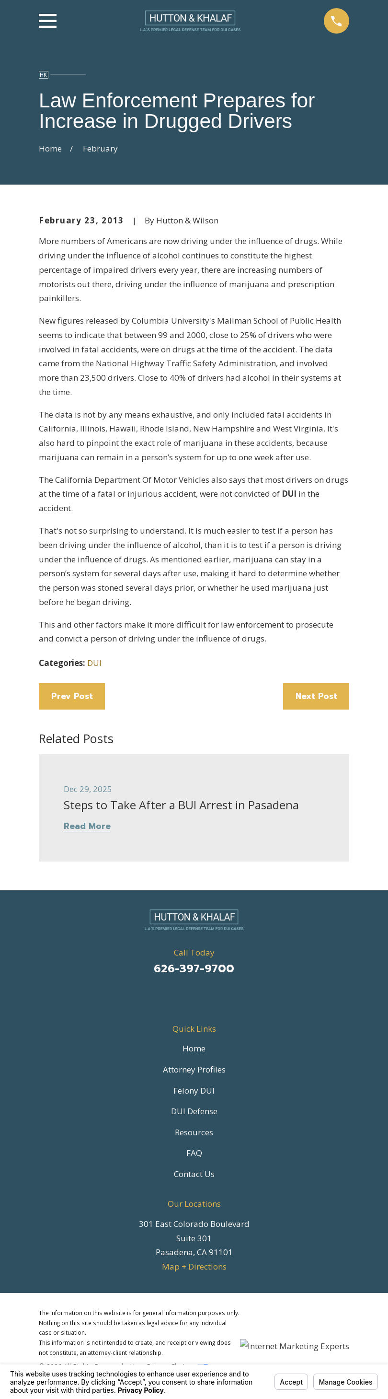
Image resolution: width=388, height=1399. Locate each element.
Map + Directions (194, 1266)
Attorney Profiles (194, 1069)
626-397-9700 (194, 968)
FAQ (194, 1152)
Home (194, 1048)
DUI (94, 662)
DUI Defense (194, 1111)
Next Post (316, 696)
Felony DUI (194, 1090)
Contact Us (194, 1173)
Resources (194, 1132)
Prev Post (72, 696)
